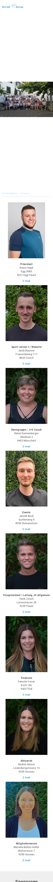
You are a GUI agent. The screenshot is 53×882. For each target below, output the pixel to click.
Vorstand (25, 193)
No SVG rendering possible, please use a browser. (12, 5)
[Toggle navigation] (47, 5)
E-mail (26, 281)
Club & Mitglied (9, 193)
